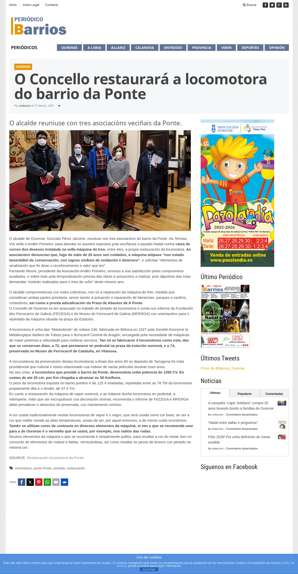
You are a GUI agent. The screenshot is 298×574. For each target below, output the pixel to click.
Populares (244, 394)
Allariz (118, 47)
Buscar (250, 5)
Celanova (144, 47)
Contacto (51, 5)
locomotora (23, 468)
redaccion (25, 105)
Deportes (250, 47)
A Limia (94, 47)
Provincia (201, 47)
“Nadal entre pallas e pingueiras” (233, 423)
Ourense (69, 47)
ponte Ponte (43, 468)
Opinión (277, 47)
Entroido (173, 47)
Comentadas (274, 394)
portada (59, 468)
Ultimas (215, 393)
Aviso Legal (31, 5)
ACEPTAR (149, 569)
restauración (76, 468)
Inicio (13, 5)
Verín (226, 47)
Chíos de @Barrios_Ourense (223, 368)
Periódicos (24, 47)
